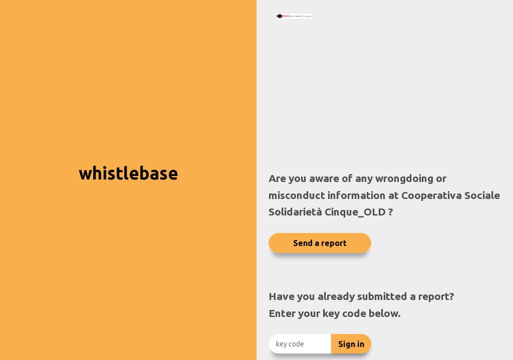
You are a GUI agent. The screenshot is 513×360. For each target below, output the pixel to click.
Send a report (320, 243)
